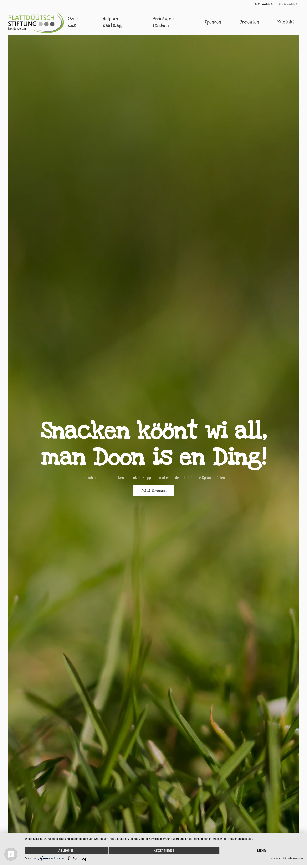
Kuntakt (286, 22)
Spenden (213, 22)
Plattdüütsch (263, 4)
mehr (261, 851)
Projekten (249, 22)
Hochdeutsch (288, 4)
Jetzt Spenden (154, 490)
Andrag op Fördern (163, 22)
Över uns (73, 22)
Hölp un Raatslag (112, 22)
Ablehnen (66, 851)
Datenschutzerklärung (293, 858)
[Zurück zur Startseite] (36, 22)
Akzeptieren (164, 851)
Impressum (276, 858)
